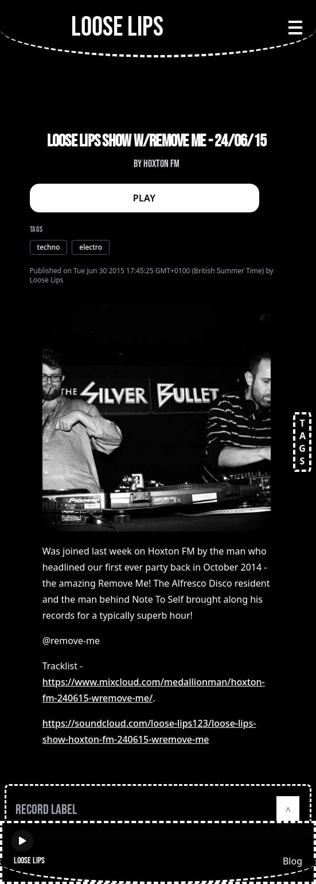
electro (90, 247)
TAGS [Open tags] (302, 442)
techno (48, 247)
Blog (292, 861)
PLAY (144, 198)
